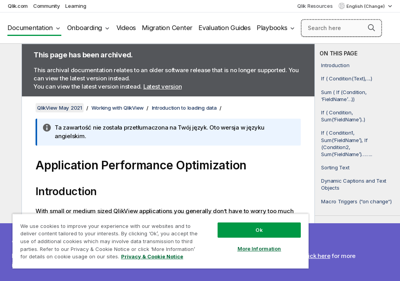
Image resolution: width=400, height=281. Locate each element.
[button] (371, 28)
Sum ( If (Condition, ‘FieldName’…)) (343, 95)
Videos (126, 28)
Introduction (335, 65)
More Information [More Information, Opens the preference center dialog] (259, 248)
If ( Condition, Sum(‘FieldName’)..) (343, 116)
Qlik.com (18, 6)
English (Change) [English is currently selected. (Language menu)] (366, 6)
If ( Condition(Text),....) (346, 78)
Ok (258, 230)
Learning (75, 6)
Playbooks (272, 28)
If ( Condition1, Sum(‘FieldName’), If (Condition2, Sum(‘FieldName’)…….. (346, 143)
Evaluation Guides (224, 28)
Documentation (30, 28)
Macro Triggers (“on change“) (356, 201)
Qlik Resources (315, 6)
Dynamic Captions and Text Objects (353, 184)
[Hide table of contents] (10, 56)
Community (46, 6)
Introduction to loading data (184, 108)
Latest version (162, 86)
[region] (160, 241)
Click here (316, 256)
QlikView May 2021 (59, 108)
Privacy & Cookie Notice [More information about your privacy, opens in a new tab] (152, 256)
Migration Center (167, 28)
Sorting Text (335, 167)
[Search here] (341, 28)
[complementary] (357, 162)
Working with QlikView (117, 108)
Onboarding (84, 28)
